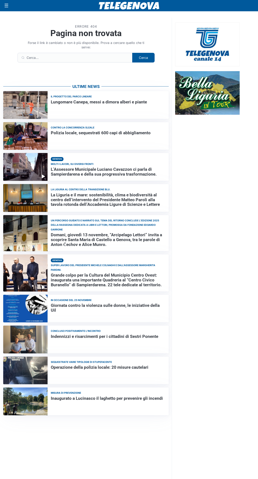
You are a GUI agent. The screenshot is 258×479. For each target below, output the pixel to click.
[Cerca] (75, 57)
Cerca (143, 58)
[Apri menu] (6, 5)
